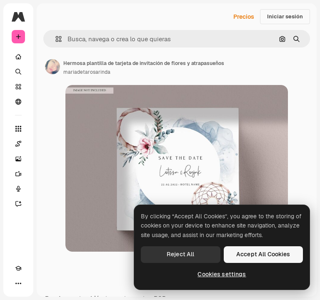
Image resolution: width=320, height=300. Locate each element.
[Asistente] (18, 203)
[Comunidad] (18, 101)
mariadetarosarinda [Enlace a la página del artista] (86, 72)
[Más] (18, 283)
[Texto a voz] (18, 188)
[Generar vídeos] (18, 173)
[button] (55, 39)
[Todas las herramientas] (18, 128)
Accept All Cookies (263, 254)
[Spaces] (18, 143)
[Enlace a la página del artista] (52, 66)
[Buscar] (18, 71)
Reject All (180, 254)
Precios (243, 16)
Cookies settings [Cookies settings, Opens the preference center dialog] (222, 274)
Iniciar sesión (285, 16)
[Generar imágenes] (18, 158)
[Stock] (18, 86)
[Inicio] (18, 56)
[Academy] (18, 268)
